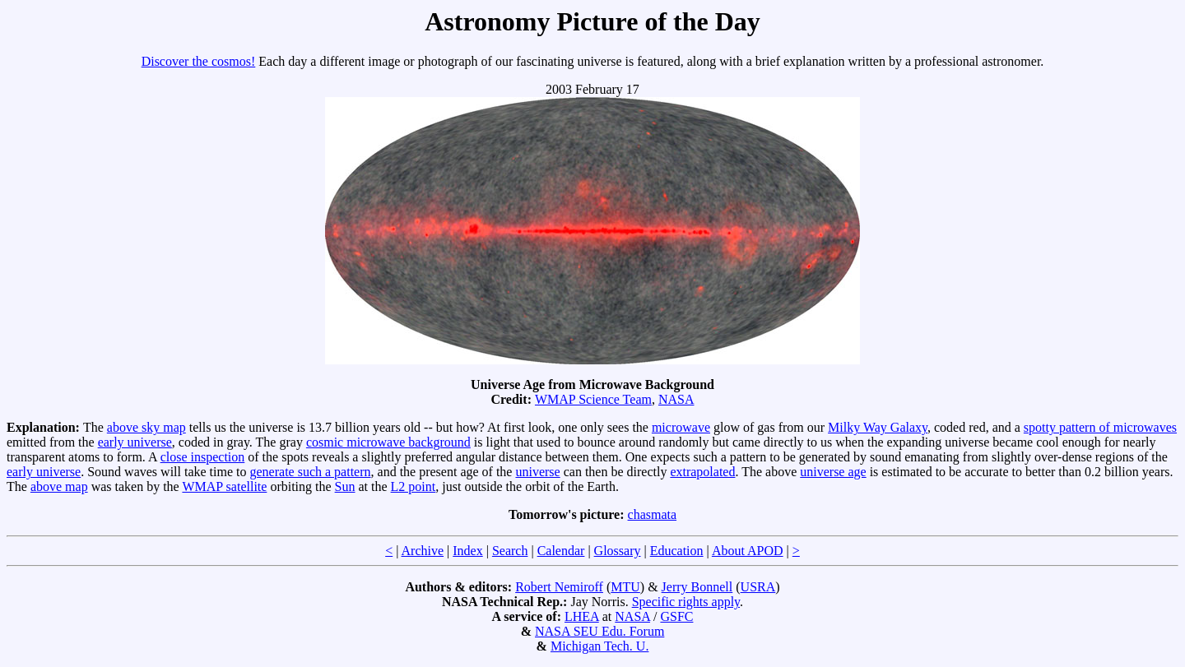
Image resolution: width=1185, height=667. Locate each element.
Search (510, 551)
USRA (758, 587)
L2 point (413, 486)
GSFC (676, 616)
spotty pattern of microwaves (1100, 427)
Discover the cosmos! (199, 61)
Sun (345, 486)
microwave (681, 427)
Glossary (617, 551)
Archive (423, 551)
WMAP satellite (224, 486)
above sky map (146, 427)
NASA (676, 399)
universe (537, 472)
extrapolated (702, 472)
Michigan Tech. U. (599, 646)
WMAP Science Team (593, 399)
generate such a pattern (310, 472)
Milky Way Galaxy (877, 427)
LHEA (582, 616)
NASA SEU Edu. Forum (599, 631)
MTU (625, 587)
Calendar (561, 551)
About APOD (747, 551)
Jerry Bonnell (697, 587)
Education (677, 551)
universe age (833, 472)
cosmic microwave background (388, 442)
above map (59, 486)
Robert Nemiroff (559, 587)
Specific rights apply (686, 602)
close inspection (202, 457)
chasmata (652, 514)
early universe (135, 442)
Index (467, 551)
